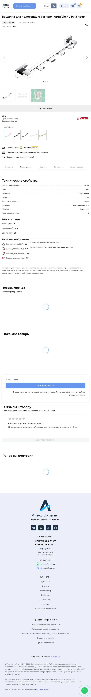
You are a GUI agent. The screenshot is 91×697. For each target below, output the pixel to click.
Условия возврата (77, 167)
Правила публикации (77, 395)
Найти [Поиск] (53, 5)
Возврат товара (45, 590)
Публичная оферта (45, 642)
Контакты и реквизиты (45, 609)
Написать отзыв (45, 385)
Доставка (43, 167)
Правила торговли (45, 638)
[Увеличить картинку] (45, 57)
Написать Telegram (45, 568)
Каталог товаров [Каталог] (23, 6)
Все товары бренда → (12, 291)
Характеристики (26, 167)
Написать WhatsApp (45, 564)
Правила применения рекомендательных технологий (45, 633)
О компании (45, 599)
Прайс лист (45, 595)
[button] (43, 81)
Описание (9, 167)
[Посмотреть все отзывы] (45, 440)
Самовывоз (58, 167)
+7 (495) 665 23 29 (45, 540)
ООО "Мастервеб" (42, 689)
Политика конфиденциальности (45, 624)
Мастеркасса (54, 656)
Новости (45, 604)
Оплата (45, 586)
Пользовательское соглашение (45, 629)
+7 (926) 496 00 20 (45, 544)
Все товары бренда (9, 121)
